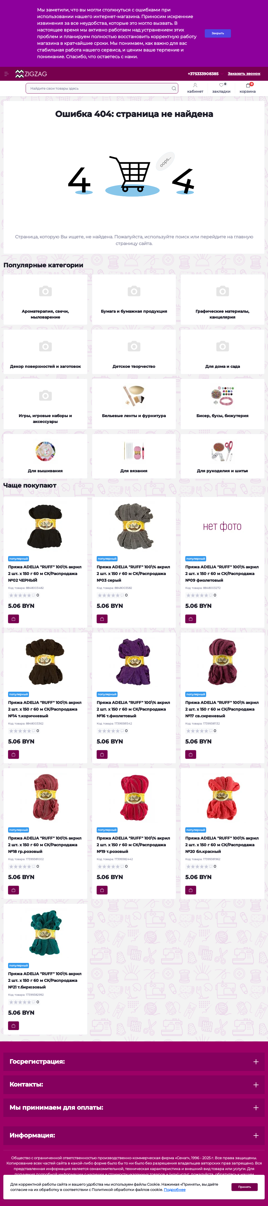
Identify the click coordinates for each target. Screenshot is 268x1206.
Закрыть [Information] (218, 33)
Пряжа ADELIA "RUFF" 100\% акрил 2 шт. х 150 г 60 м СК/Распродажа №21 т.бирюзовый (44, 980)
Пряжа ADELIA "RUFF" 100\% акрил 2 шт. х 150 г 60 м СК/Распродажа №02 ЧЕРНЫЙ (44, 573)
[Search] (174, 88)
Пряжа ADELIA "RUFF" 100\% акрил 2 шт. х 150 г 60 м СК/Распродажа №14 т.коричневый (44, 709)
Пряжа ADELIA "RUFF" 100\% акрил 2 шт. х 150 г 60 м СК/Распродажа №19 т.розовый (133, 845)
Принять (244, 1187)
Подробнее (175, 1190)
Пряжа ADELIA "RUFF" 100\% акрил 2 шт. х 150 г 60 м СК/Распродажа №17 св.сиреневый (222, 709)
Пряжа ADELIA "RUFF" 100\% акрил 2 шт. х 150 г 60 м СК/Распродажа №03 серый (133, 573)
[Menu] (7, 74)
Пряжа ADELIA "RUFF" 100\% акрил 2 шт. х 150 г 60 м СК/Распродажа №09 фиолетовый (222, 573)
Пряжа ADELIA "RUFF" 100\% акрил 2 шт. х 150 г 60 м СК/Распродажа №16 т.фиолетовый (133, 709)
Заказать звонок (244, 74)
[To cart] (13, 619)
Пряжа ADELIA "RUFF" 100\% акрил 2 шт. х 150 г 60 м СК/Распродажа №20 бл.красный (222, 845)
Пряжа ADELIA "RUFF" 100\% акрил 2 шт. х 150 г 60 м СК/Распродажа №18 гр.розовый (44, 845)
